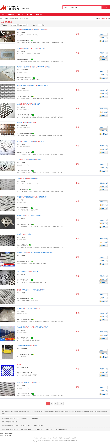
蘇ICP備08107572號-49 (71, 440)
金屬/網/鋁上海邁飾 (28, 104)
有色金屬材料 (24, 125)
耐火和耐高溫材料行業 (61, 429)
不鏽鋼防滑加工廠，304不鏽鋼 (28, 308)
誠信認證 (4, 25)
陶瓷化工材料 (35, 418)
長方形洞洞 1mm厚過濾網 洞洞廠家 (31, 290)
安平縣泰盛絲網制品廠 (22, 189)
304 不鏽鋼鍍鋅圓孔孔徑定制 (27, 271)
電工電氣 (29, 14)
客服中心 (48, 438)
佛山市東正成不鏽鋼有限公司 (24, 319)
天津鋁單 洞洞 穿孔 (27, 122)
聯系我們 (42, 438)
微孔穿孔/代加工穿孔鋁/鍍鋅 (28, 382)
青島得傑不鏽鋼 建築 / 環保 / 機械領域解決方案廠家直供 (35, 252)
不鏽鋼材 (23, 200)
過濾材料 (23, 218)
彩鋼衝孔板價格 (8, 433)
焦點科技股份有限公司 (47, 440)
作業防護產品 (24, 348)
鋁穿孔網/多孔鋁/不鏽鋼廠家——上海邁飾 (32, 85)
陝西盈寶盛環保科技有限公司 (24, 224)
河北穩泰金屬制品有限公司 (24, 40)
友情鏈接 (74, 438)
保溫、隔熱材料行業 (26, 429)
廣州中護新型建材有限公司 (24, 338)
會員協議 (67, 438)
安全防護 (39, 14)
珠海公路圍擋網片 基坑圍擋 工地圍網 (32, 327)
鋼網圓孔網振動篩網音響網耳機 (32, 29)
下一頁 (60, 403)
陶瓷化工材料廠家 (38, 425)
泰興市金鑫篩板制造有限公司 (24, 372)
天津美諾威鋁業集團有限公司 (24, 133)
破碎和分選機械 (24, 367)
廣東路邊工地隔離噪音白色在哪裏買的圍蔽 (33, 66)
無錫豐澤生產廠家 (24, 234)
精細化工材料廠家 (25, 425)
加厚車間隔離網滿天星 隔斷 (27, 345)
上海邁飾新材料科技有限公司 (24, 96)
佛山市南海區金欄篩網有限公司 (25, 77)
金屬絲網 (23, 32)
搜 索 (105, 7)
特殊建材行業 (38, 429)
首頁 (3, 14)
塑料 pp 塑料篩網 (27, 178)
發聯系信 (103, 37)
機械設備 (11, 14)
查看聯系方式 (103, 34)
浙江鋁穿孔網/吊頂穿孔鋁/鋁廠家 (30, 141)
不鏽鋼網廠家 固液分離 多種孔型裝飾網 (31, 197)
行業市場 (25, 9)
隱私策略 (61, 438)
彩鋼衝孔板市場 (14, 18)
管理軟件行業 (49, 429)
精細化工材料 (24, 418)
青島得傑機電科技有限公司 (24, 261)
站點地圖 (55, 438)
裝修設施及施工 (24, 69)
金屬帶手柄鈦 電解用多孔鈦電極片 (29, 215)
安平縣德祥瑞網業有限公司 (24, 207)
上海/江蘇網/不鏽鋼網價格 (29, 159)
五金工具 (20, 14)
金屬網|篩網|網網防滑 (31, 48)
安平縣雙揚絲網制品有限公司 (24, 354)
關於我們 (36, 438)
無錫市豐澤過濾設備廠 (22, 245)
